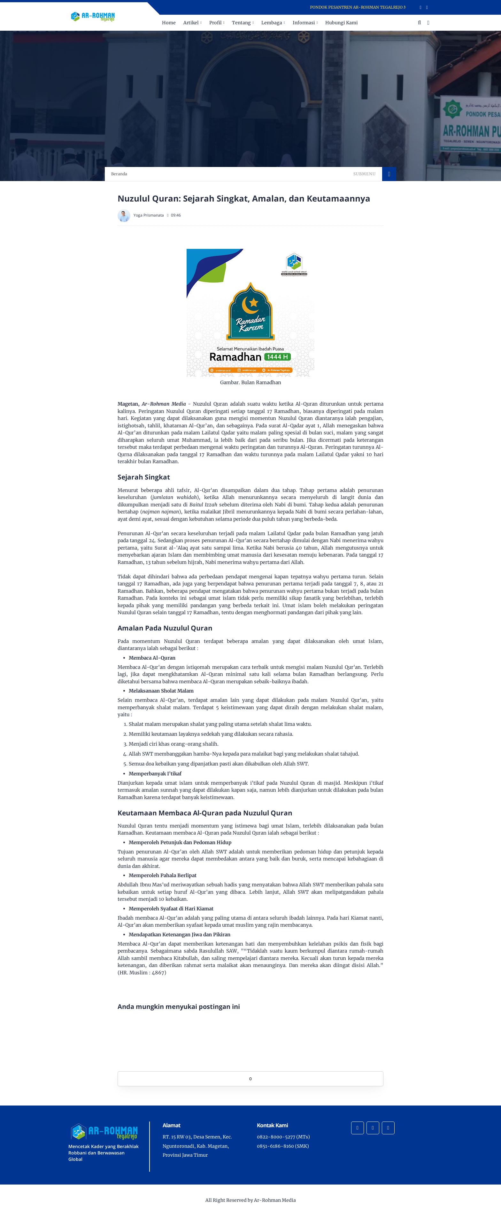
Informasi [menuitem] (304, 23)
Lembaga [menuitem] (271, 23)
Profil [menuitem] (215, 23)
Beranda (119, 173)
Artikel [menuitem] (191, 23)
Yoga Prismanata (149, 215)
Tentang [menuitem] (241, 23)
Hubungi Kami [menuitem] (341, 23)
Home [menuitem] (169, 23)
